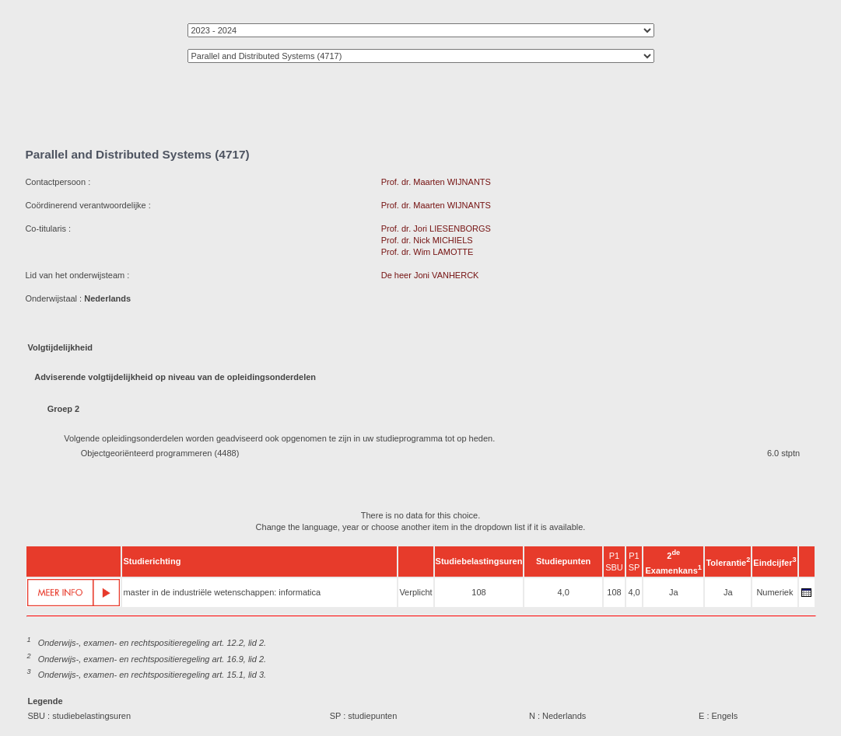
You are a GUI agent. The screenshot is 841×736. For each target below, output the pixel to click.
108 (478, 592)
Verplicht (415, 592)
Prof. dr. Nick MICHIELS (427, 240)
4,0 (563, 592)
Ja (673, 592)
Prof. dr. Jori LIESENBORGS (436, 228)
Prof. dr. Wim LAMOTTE (427, 251)
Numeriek (774, 592)
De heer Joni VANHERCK (430, 275)
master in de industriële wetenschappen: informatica (222, 592)
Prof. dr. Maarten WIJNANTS (436, 182)
